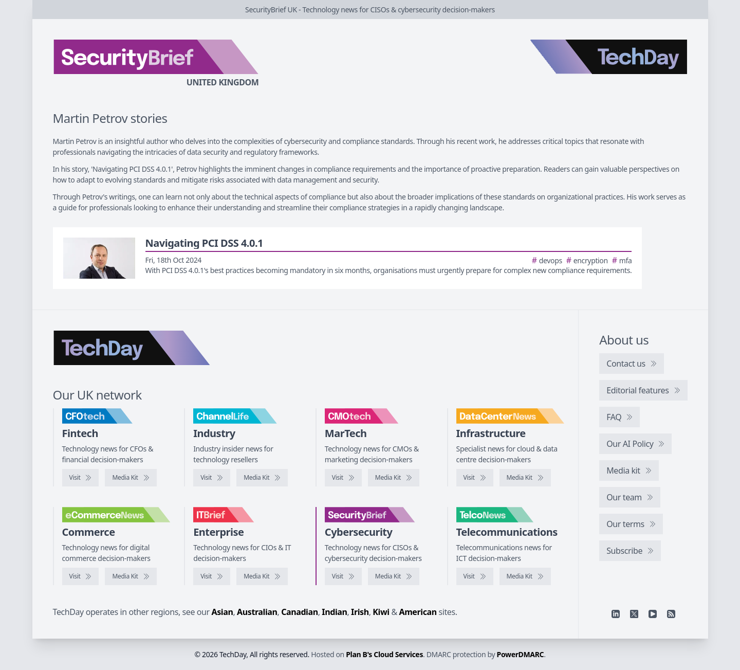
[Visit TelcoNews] (474, 576)
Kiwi (381, 612)
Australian (257, 612)
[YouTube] (653, 614)
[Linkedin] (616, 614)
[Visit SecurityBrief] (343, 576)
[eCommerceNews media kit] (130, 576)
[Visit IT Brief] (211, 576)
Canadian (299, 612)
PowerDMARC (520, 654)
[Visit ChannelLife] (211, 477)
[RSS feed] (671, 614)
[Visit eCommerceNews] (80, 576)
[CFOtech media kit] (130, 477)
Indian (334, 612)
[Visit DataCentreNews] (474, 477)
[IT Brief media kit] (262, 576)
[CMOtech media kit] (393, 477)
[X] (634, 614)
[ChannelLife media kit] (262, 477)
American (418, 612)
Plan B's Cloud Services (384, 654)
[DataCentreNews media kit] (525, 477)
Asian (222, 612)
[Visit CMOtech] (343, 477)
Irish (360, 612)
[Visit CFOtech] (80, 477)
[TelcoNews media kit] (525, 576)
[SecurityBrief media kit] (393, 576)
